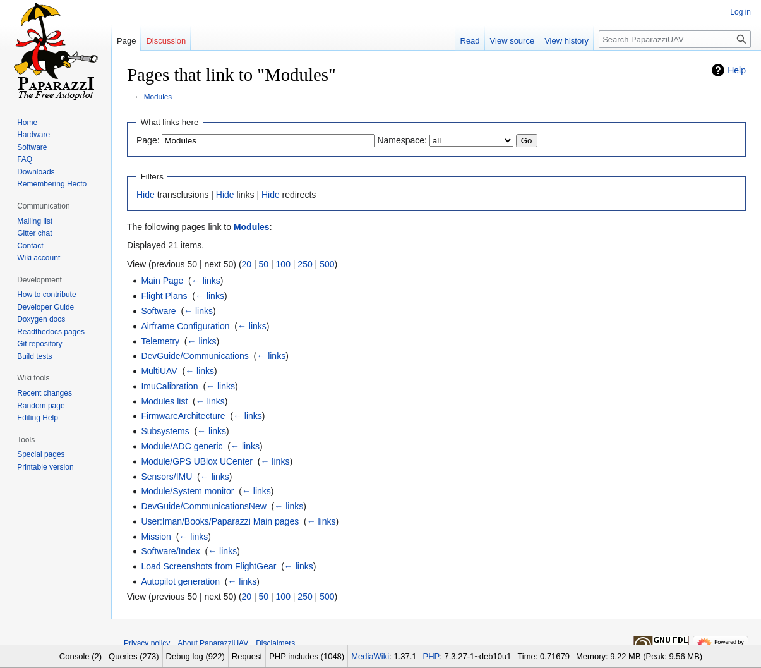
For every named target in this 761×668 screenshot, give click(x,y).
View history (566, 41)
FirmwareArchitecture (183, 416)
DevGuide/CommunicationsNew (203, 506)
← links (205, 281)
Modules (158, 96)
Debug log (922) (195, 656)
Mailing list (34, 221)
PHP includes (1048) (306, 656)
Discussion (166, 41)
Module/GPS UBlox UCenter (197, 461)
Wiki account (38, 257)
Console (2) (80, 656)
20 (247, 264)
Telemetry (160, 341)
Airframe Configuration (185, 326)
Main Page (162, 281)
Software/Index (170, 551)
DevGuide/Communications (194, 356)
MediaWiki (370, 656)
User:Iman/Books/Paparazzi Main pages (220, 521)
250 (304, 264)
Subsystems (165, 431)
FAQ (24, 159)
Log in (740, 12)
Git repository (39, 343)
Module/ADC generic (181, 446)
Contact (30, 245)
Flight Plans (164, 296)
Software (158, 311)
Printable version (45, 467)
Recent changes (44, 393)
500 (327, 264)
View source (512, 41)
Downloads (35, 171)
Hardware (33, 134)
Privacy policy (147, 643)
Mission (156, 536)
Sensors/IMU (166, 476)
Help (737, 70)
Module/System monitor (187, 491)
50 (264, 264)
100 (283, 264)
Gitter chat (34, 233)
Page (126, 41)
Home (27, 122)
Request (247, 656)
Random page (40, 405)
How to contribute (46, 294)
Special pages (40, 454)
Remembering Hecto (52, 183)
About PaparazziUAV (212, 643)
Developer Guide (45, 307)
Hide (145, 195)
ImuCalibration (169, 386)
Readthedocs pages (51, 331)
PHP (431, 656)
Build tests (34, 356)
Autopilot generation (180, 581)
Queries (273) (134, 656)
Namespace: (402, 140)
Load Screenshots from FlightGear (208, 566)
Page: (148, 140)
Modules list (164, 401)
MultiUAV (159, 371)
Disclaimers (275, 643)
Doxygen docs (41, 319)
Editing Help (37, 417)
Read (470, 41)
